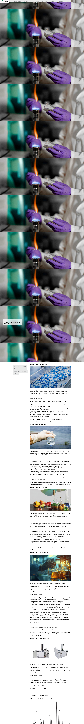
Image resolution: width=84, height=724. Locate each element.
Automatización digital (49, 1)
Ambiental (23, 366)
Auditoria (16, 373)
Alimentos (16, 368)
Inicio (11, 1)
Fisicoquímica (23, 368)
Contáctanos (67, 1)
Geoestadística (59, 1)
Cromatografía (17, 371)
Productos (32, 1)
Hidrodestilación (39, 1)
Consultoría (25, 1)
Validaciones (24, 371)
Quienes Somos (17, 1)
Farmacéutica (16, 366)
